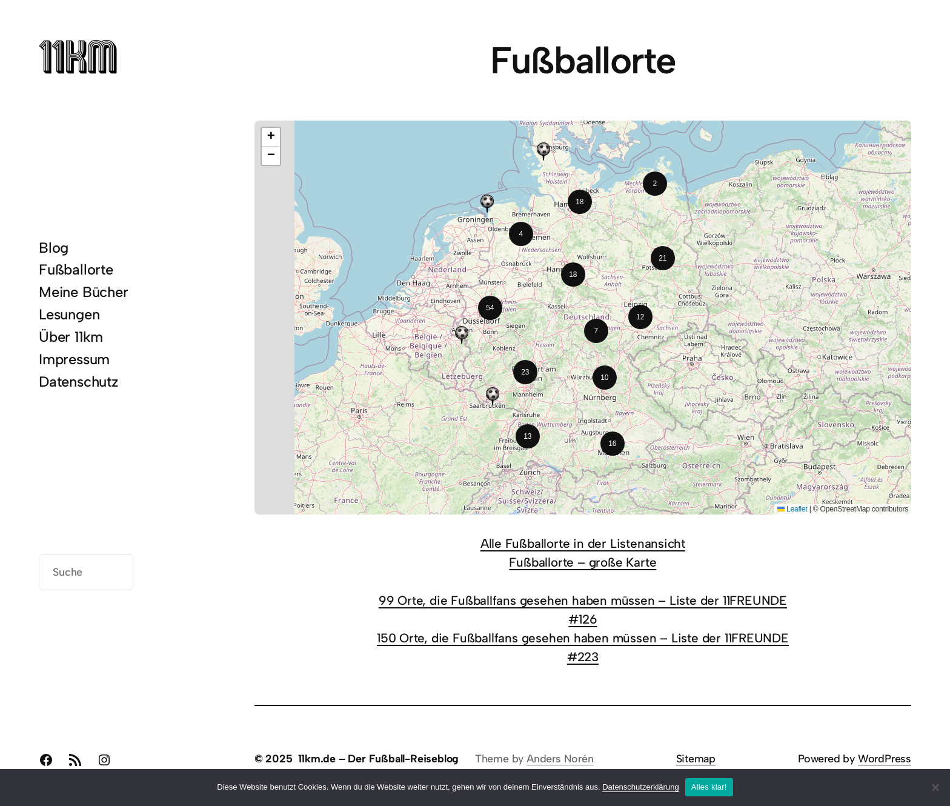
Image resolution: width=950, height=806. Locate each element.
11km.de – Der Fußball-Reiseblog (378, 758)
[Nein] (935, 787)
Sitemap (696, 758)
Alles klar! (709, 786)
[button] (655, 184)
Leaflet (792, 509)
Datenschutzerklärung (640, 786)
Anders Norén (560, 758)
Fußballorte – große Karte (582, 562)
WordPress (884, 758)
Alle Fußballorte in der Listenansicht (582, 543)
